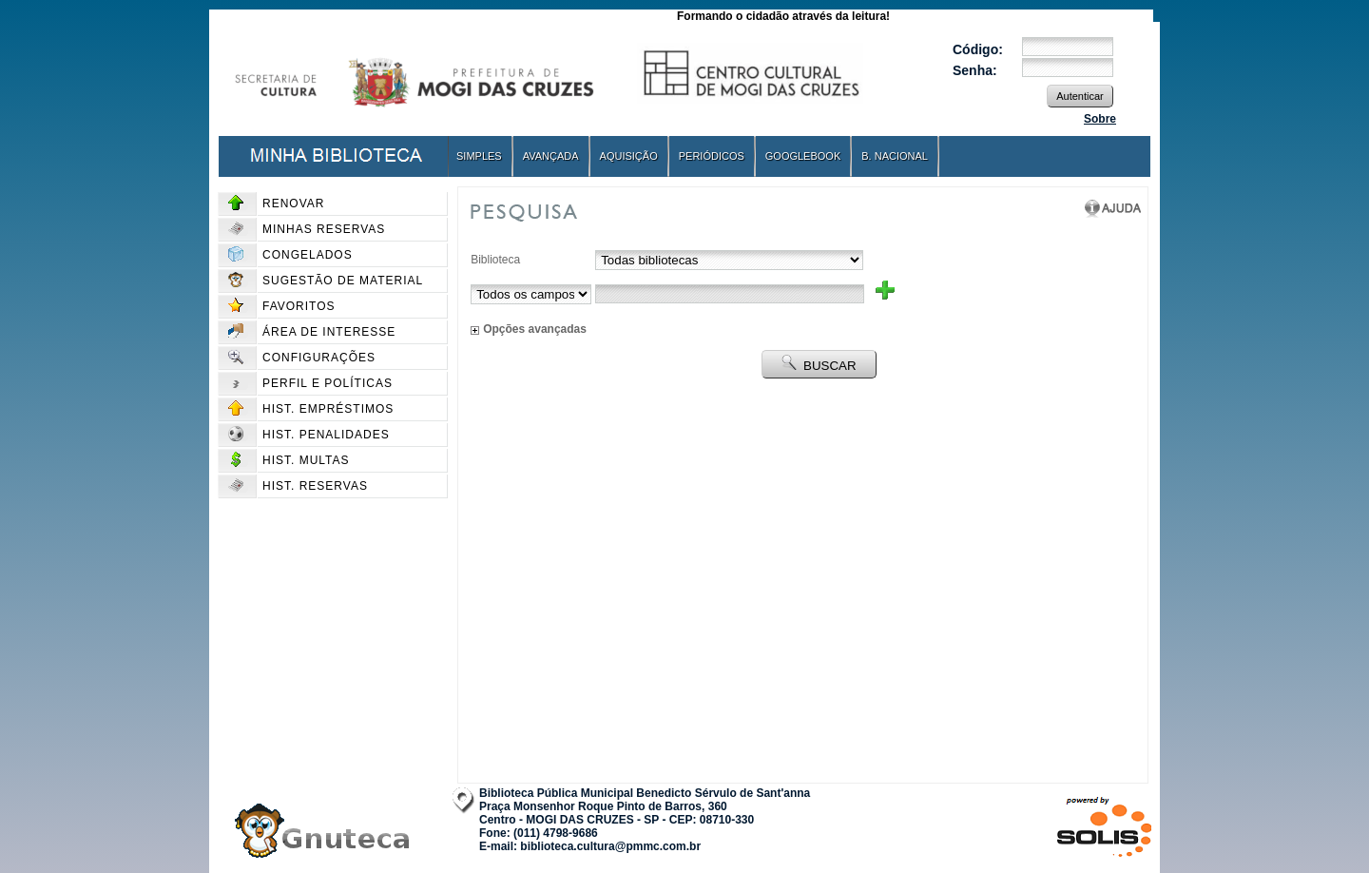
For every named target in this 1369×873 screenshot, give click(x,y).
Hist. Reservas (298, 486)
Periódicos (711, 156)
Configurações (302, 357)
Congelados (290, 255)
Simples (479, 156)
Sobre (1100, 119)
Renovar (276, 203)
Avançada (551, 156)
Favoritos (282, 306)
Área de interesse (311, 332)
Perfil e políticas (310, 383)
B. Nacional (894, 156)
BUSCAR (819, 364)
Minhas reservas (306, 229)
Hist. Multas (289, 460)
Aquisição (629, 156)
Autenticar (1080, 96)
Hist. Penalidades (309, 434)
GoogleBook (802, 156)
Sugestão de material (325, 280)
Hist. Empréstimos (311, 409)
